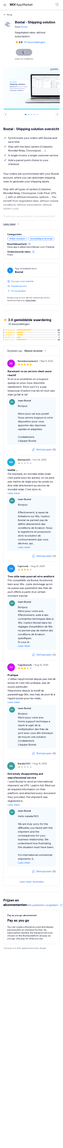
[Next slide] (57, 114)
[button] (29, 244)
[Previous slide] (5, 114)
